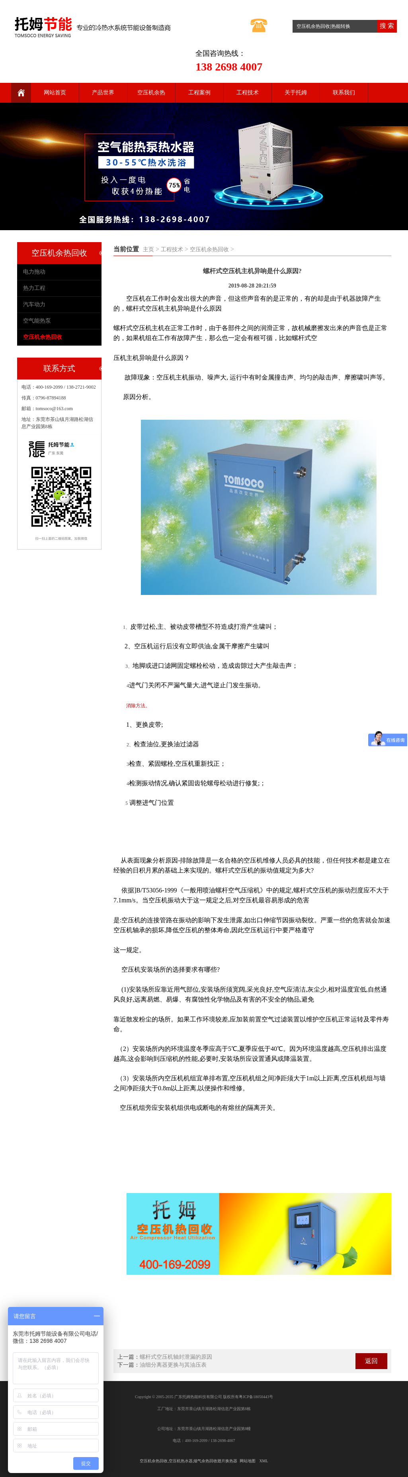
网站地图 (248, 1461)
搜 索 (387, 25)
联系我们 (344, 93)
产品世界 (103, 93)
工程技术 (247, 93)
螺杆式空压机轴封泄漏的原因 (176, 1357)
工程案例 (199, 93)
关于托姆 (296, 93)
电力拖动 (34, 272)
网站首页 (55, 93)
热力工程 (34, 288)
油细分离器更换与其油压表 (173, 1365)
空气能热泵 (37, 321)
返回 (371, 1361)
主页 (148, 249)
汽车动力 (34, 304)
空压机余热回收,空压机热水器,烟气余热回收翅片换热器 (188, 1461)
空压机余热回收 (209, 249)
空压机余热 (151, 93)
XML (263, 1461)
